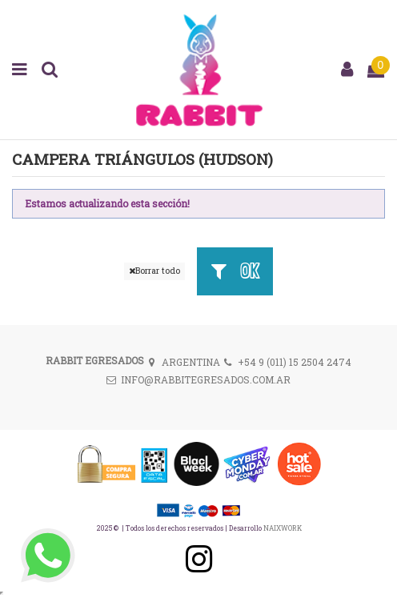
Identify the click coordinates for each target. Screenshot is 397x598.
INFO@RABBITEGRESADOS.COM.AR (206, 379)
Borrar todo (154, 270)
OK (234, 271)
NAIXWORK (282, 528)
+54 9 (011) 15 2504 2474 (294, 361)
